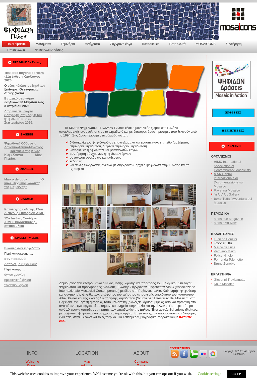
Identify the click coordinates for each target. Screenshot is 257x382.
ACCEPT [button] (236, 374)
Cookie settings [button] (209, 374)
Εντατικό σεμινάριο (19, 98)
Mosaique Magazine (228, 219)
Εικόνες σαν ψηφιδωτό (22, 248)
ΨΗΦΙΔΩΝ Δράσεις (49, 50)
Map (87, 361)
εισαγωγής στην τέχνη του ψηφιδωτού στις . (23, 116)
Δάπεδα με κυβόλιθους (20, 264)
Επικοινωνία (16, 50)
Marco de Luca (15, 179)
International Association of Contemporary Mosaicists (232, 166)
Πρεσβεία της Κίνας (25, 151)
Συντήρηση (234, 44)
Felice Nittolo (223, 255)
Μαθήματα (43, 44)
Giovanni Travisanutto (229, 279)
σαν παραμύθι (15, 259)
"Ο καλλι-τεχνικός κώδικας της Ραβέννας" (24, 183)
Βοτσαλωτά (177, 44)
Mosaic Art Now (225, 223)
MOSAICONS (205, 44)
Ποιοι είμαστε (16, 44)
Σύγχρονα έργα (121, 44)
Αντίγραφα (92, 44)
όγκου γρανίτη (14, 274)
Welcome (32, 361)
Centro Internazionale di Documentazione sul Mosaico (228, 180)
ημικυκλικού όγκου (17, 280)
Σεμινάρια (68, 44)
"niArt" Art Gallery (226, 194)
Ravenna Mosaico (227, 190)
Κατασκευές (150, 44)
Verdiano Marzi (225, 251)
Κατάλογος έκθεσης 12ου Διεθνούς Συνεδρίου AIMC (24, 211)
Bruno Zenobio (224, 263)
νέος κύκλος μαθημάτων (26, 85)
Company (141, 361)
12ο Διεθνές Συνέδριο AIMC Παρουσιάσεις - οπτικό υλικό (20, 222)
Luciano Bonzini (225, 239)
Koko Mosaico (224, 284)
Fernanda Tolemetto (228, 259)
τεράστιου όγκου (16, 285)
